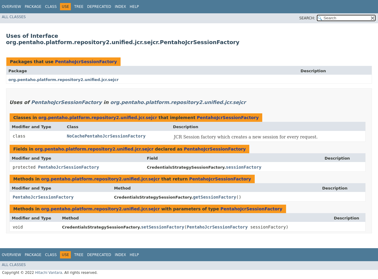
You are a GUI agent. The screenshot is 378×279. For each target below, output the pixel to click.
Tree (78, 7)
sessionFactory (243, 167)
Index (120, 7)
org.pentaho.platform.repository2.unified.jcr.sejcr (63, 79)
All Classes (14, 17)
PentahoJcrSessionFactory (86, 61)
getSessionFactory (214, 197)
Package (33, 7)
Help (134, 7)
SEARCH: (307, 18)
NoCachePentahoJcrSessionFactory (106, 136)
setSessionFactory (162, 227)
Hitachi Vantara (48, 273)
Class (51, 7)
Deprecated (99, 7)
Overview (11, 7)
